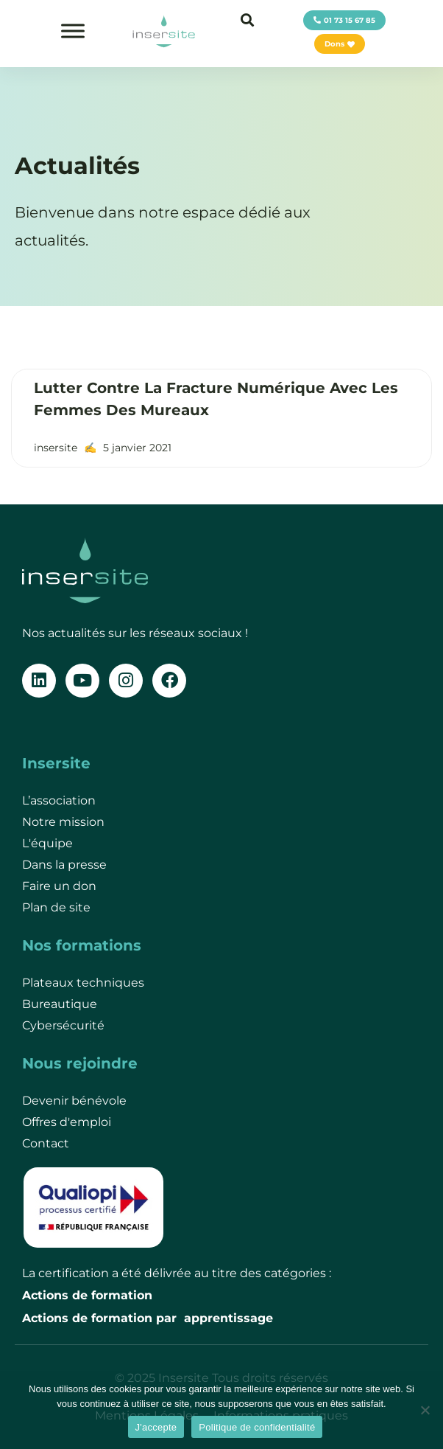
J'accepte (156, 1427)
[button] (247, 19)
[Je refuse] (424, 1410)
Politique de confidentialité (257, 1427)
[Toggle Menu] (73, 31)
